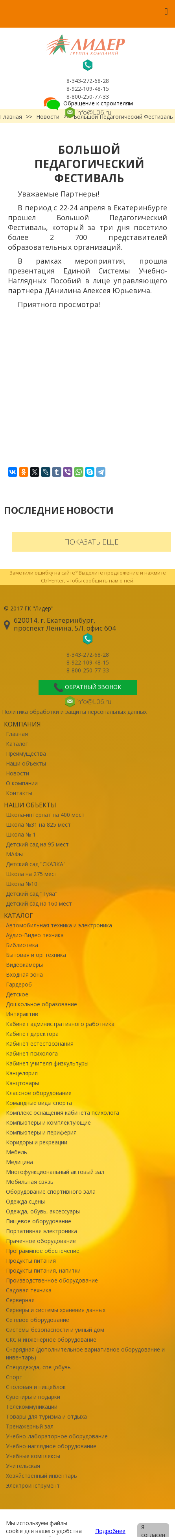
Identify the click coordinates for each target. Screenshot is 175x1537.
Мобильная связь (29, 1181)
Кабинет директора (32, 1033)
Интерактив (22, 1014)
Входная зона (24, 974)
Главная (17, 734)
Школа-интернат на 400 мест (45, 814)
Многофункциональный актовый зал (55, 1172)
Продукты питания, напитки (43, 1270)
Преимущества (26, 753)
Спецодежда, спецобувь (38, 1367)
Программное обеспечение (42, 1250)
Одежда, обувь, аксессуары (43, 1211)
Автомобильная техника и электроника (59, 925)
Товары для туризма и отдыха (46, 1416)
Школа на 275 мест (31, 874)
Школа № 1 (21, 834)
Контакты (19, 793)
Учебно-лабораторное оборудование (57, 1436)
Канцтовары (22, 1083)
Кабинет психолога (32, 1053)
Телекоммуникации (31, 1406)
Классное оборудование (39, 1093)
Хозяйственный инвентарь (41, 1475)
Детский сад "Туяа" (31, 893)
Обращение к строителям (87, 103)
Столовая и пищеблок (36, 1387)
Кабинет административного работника (60, 1024)
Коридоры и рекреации (36, 1142)
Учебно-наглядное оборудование (51, 1446)
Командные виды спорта (39, 1102)
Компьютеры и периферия (41, 1132)
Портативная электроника (41, 1231)
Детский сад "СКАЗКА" (36, 864)
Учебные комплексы (33, 1456)
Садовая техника (29, 1290)
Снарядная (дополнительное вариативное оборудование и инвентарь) (85, 1353)
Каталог (17, 743)
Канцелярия (22, 1073)
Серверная (20, 1300)
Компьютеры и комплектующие (48, 1122)
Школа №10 (21, 883)
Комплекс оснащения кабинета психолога (62, 1112)
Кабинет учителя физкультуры (47, 1063)
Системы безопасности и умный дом (55, 1329)
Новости (17, 773)
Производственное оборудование (52, 1280)
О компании (22, 783)
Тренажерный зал (29, 1426)
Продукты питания (31, 1260)
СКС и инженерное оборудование (51, 1339)
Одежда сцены (25, 1201)
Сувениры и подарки (33, 1396)
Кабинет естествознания (40, 1043)
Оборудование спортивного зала (51, 1191)
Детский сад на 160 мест (39, 903)
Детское (17, 994)
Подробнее (110, 1531)
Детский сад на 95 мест (37, 844)
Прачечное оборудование (41, 1241)
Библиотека (22, 945)
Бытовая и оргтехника (36, 955)
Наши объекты (26, 763)
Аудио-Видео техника (35, 935)
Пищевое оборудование (38, 1221)
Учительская (23, 1466)
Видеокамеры (24, 964)
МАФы (14, 854)
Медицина (19, 1162)
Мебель (16, 1152)
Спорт (14, 1377)
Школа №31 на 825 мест (38, 824)
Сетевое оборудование (37, 1320)
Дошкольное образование (41, 1004)
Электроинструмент (33, 1485)
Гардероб (19, 984)
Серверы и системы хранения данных (55, 1310)
